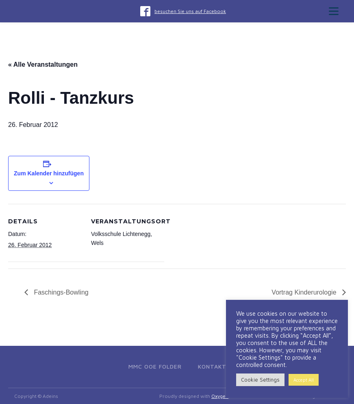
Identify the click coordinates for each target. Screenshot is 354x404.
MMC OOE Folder (155, 366)
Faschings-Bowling (60, 292)
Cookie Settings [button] (260, 379)
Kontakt (212, 366)
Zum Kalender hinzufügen (49, 173)
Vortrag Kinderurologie (304, 292)
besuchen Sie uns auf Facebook (190, 11)
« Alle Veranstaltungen (43, 64)
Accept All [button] (303, 379)
